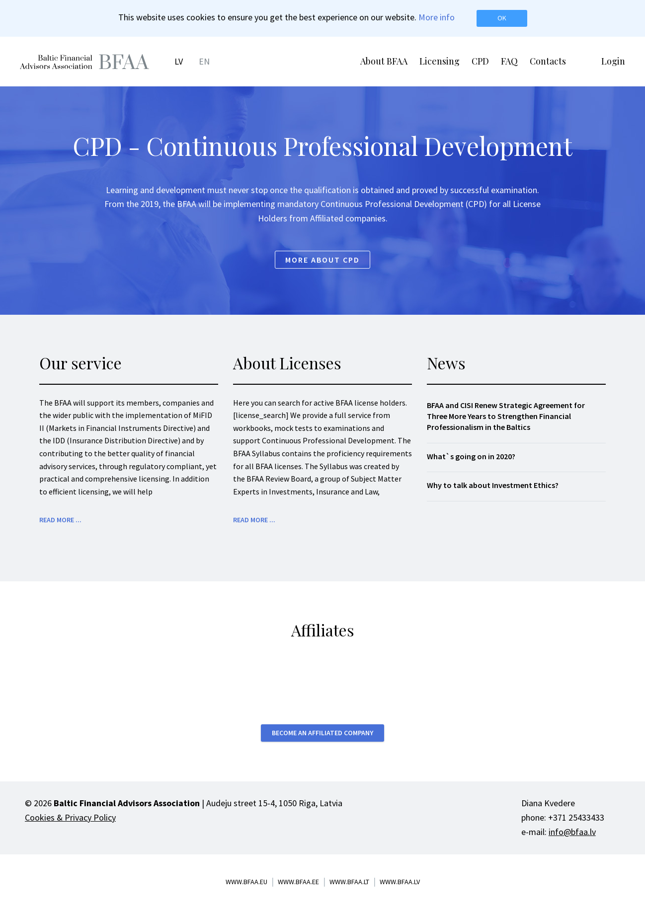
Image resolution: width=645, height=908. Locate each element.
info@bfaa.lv (572, 832)
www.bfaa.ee (298, 881)
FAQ (509, 61)
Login (613, 61)
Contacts (548, 61)
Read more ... (60, 519)
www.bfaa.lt (349, 881)
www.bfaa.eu (246, 881)
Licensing (439, 61)
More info (436, 17)
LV (178, 61)
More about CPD (322, 260)
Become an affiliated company (322, 732)
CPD (480, 61)
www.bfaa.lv (400, 881)
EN (204, 61)
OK (501, 17)
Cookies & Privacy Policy (70, 817)
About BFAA (383, 61)
